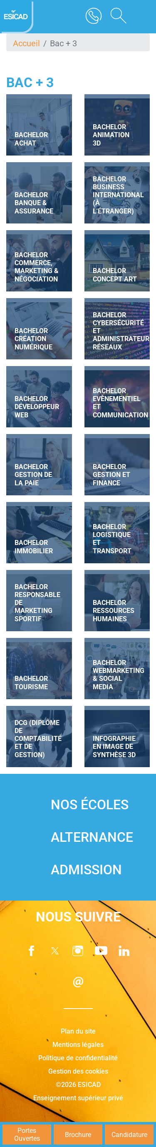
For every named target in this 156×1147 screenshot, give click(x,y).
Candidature (129, 1135)
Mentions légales (78, 1045)
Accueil (26, 43)
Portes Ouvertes (27, 1134)
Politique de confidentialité (78, 1058)
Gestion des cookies (78, 1071)
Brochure (78, 1135)
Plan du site (78, 1031)
